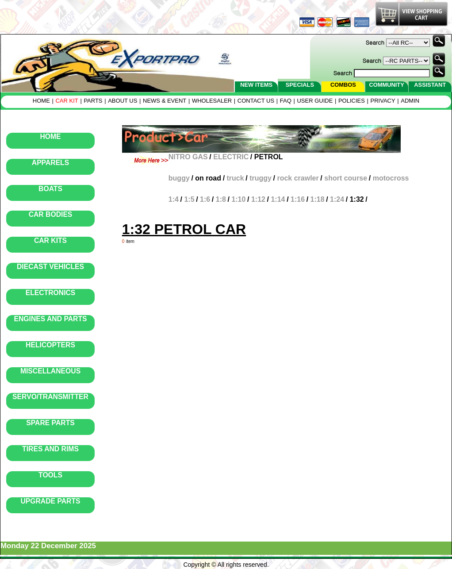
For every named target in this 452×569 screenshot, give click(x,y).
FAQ (285, 100)
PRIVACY (383, 100)
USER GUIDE (315, 100)
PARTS (93, 100)
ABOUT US (122, 100)
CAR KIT (66, 100)
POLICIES (351, 100)
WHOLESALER (212, 100)
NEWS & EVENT (164, 100)
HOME (41, 100)
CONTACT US (255, 100)
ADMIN (410, 100)
